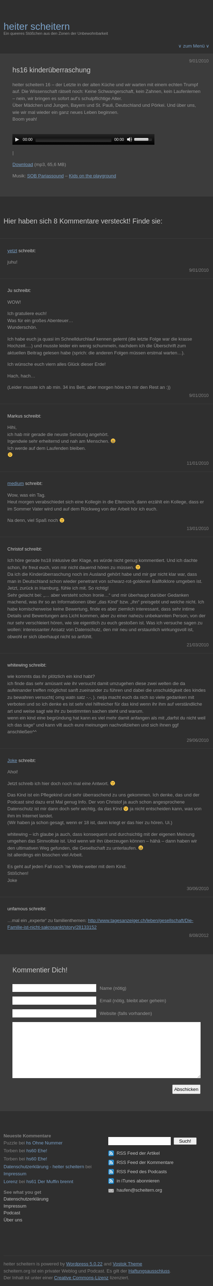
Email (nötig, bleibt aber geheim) (133, 1000)
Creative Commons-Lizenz (81, 1277)
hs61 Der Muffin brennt (49, 1181)
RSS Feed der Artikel (137, 1153)
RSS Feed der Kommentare (144, 1162)
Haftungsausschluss (149, 1271)
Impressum (15, 1173)
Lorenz (11, 1181)
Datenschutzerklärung (26, 1199)
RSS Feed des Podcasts (141, 1171)
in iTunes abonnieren (137, 1180)
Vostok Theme (127, 1263)
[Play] (17, 139)
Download (22, 164)
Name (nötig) (113, 988)
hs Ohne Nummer (44, 1143)
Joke (12, 760)
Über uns (13, 1219)
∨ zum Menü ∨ (193, 46)
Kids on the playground (92, 175)
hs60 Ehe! (36, 1150)
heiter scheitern (37, 26)
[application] (83, 139)
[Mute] (129, 139)
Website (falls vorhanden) (126, 1013)
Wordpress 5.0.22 (84, 1263)
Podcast (12, 1212)
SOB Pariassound (45, 175)
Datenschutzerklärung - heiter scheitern (44, 1166)
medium (15, 483)
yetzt (12, 250)
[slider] (73, 140)
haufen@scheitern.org (139, 1190)
